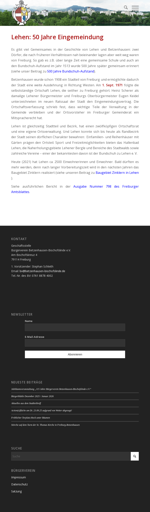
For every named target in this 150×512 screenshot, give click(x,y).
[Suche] (124, 8)
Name (28, 321)
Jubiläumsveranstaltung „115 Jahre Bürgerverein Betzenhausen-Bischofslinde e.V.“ (51, 389)
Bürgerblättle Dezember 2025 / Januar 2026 (32, 396)
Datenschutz (19, 484)
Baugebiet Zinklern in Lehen (117, 172)
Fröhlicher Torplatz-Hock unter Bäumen (30, 417)
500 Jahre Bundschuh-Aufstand (70, 71)
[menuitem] (124, 8)
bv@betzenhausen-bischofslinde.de (42, 271)
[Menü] (133, 8)
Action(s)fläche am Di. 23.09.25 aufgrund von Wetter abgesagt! (41, 410)
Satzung (16, 491)
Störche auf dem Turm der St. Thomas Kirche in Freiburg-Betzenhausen (45, 424)
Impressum (18, 477)
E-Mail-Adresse (34, 337)
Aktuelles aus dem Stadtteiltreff (26, 403)
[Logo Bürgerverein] (62, 13)
